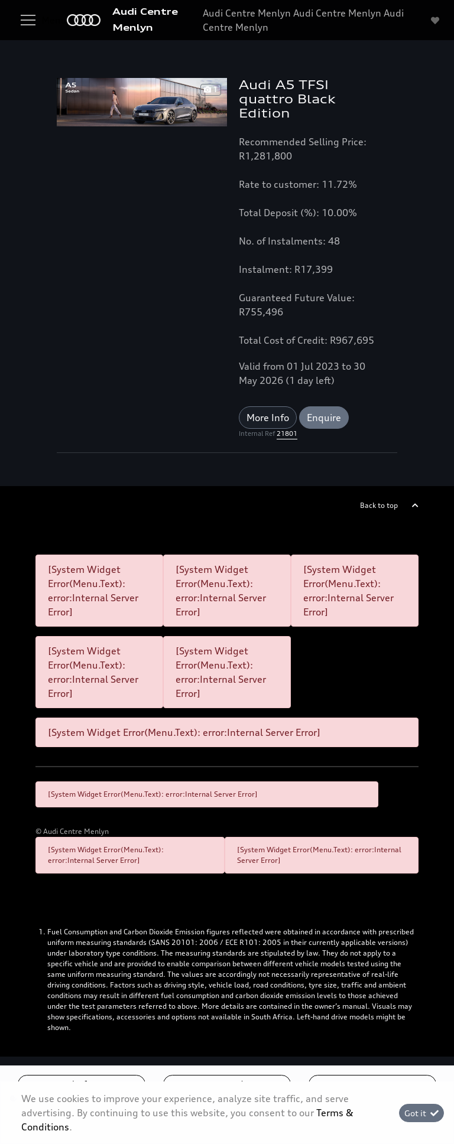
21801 (287, 433)
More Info (268, 417)
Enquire (324, 417)
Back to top (379, 505)
